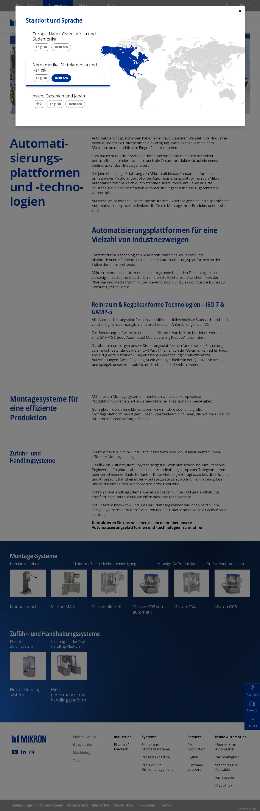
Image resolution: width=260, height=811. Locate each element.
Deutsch (61, 47)
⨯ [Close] (240, 11)
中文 (39, 104)
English (41, 47)
